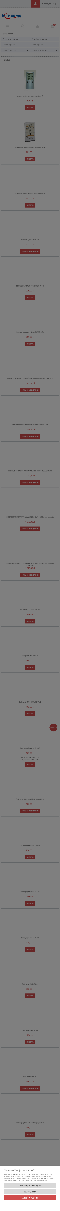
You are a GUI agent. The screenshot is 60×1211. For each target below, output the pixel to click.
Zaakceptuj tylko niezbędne (30, 1185)
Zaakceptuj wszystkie (30, 1197)
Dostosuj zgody (30, 1191)
